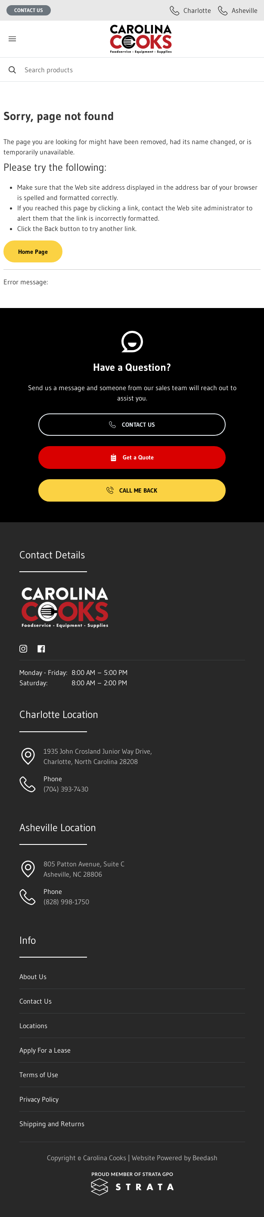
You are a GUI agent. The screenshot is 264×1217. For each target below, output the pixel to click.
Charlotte (190, 10)
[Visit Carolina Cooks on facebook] (41, 648)
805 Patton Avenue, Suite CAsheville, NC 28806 (83, 869)
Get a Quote (132, 457)
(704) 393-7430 (65, 789)
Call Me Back (131, 490)
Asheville (238, 10)
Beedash (205, 1157)
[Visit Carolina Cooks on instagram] (23, 648)
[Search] (132, 69)
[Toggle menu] (12, 39)
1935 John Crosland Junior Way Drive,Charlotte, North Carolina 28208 (97, 756)
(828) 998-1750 (66, 901)
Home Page (33, 252)
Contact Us (28, 10)
